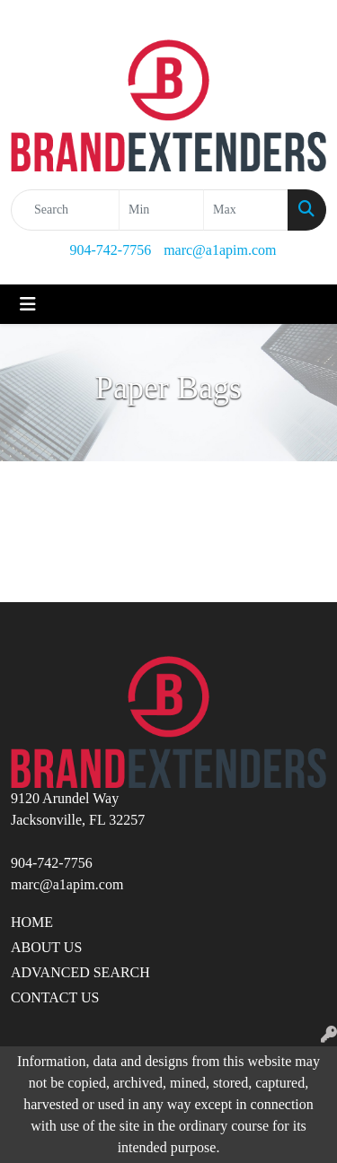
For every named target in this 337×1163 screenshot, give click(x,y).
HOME (32, 922)
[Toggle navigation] (28, 304)
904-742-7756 (110, 250)
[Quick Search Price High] (245, 210)
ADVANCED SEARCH (80, 972)
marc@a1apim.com (220, 250)
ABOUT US (46, 947)
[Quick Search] (65, 210)
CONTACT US (55, 997)
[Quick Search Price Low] (161, 210)
